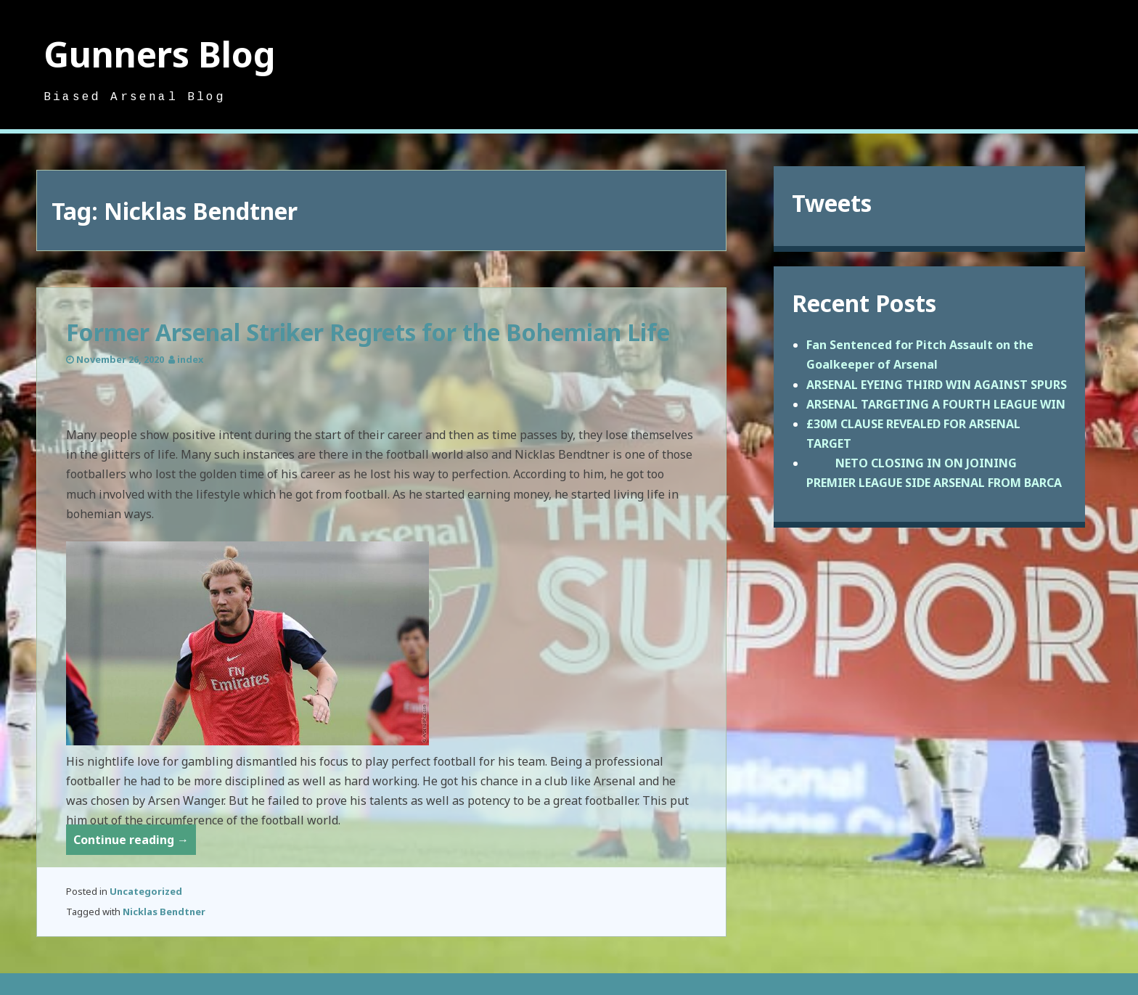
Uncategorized (146, 891)
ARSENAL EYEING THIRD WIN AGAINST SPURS (936, 385)
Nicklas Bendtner (164, 911)
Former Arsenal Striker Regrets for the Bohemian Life (368, 332)
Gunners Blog (160, 54)
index (190, 359)
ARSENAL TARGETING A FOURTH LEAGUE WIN (935, 404)
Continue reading (134, 842)
